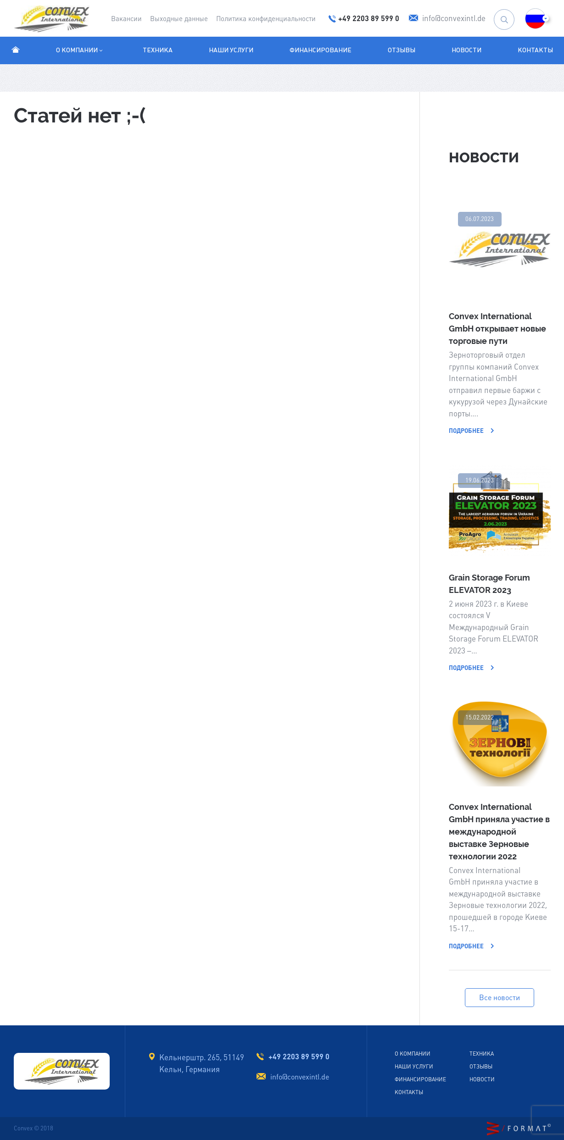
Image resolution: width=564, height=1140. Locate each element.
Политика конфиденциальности (266, 18)
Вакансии (126, 18)
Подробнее (471, 430)
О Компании (412, 1054)
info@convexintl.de (299, 1077)
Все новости (499, 997)
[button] (535, 18)
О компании (80, 50)
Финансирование (321, 50)
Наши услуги (231, 50)
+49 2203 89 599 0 (298, 1056)
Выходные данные (179, 18)
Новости (466, 50)
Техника (158, 50)
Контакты (535, 50)
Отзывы (401, 50)
